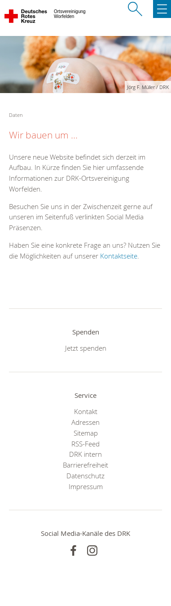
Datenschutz (85, 475)
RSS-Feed (85, 443)
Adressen (85, 422)
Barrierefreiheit (85, 464)
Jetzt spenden (85, 347)
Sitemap (86, 432)
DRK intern (85, 454)
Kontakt (85, 411)
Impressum (86, 486)
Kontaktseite (118, 255)
